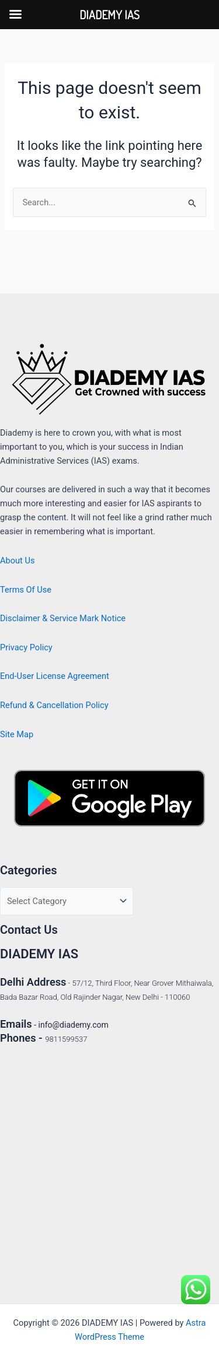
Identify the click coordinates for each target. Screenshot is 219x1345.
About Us (17, 560)
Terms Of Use (25, 589)
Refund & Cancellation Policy (54, 705)
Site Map (16, 734)
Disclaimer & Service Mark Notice (63, 618)
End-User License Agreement (54, 676)
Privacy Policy (26, 647)
